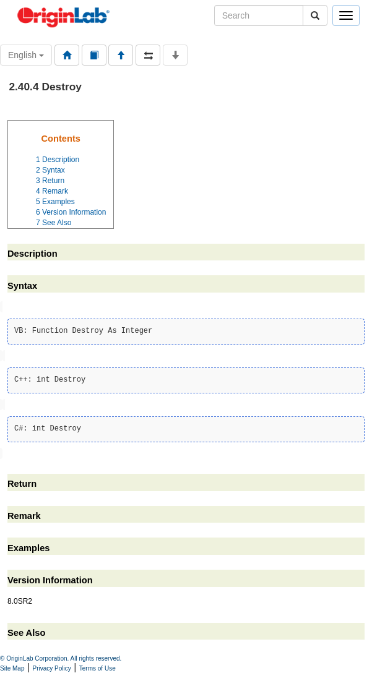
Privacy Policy (52, 668)
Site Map (12, 668)
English (26, 55)
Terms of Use (97, 668)
